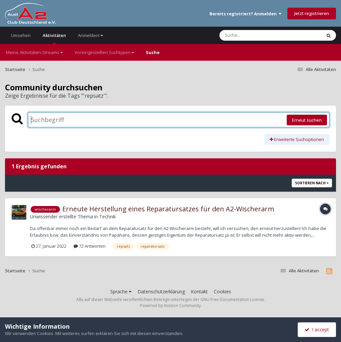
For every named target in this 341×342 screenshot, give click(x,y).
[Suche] (256, 35)
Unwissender (44, 216)
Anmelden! (90, 35)
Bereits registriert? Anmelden (245, 14)
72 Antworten (90, 246)
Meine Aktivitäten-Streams (34, 52)
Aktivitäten (54, 38)
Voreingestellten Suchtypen (104, 52)
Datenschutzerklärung (161, 291)
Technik (107, 216)
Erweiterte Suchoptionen (297, 139)
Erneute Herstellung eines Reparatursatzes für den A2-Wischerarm (168, 208)
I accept (317, 329)
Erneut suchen (307, 120)
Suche (153, 52)
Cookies (222, 291)
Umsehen (21, 35)
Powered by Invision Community (170, 305)
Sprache (121, 291)
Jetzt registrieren (311, 13)
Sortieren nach (312, 183)
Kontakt (199, 291)
